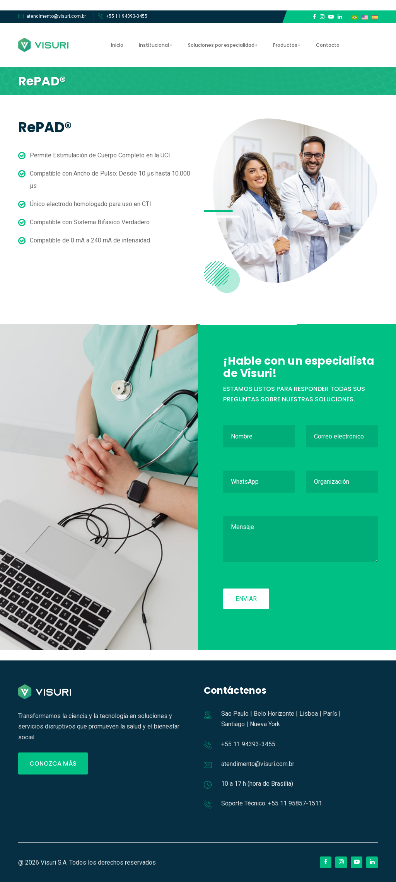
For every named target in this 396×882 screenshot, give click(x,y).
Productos (285, 45)
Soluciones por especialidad (221, 45)
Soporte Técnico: (243, 803)
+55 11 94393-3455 (126, 16)
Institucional (154, 45)
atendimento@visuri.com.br (56, 16)
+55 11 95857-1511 (295, 803)
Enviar (246, 598)
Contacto (327, 45)
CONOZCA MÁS (53, 763)
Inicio (117, 45)
